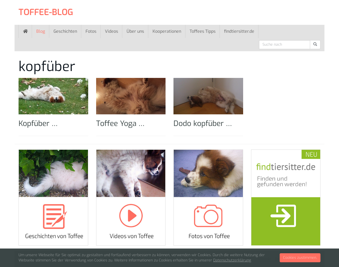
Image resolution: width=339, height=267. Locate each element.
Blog (40, 31)
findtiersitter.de (239, 31)
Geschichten (65, 31)
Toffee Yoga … (120, 123)
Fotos (91, 31)
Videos (111, 31)
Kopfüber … (38, 123)
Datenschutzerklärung (232, 260)
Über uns (135, 31)
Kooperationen (167, 31)
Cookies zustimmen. (300, 257)
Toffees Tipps (203, 31)
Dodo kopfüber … (202, 123)
